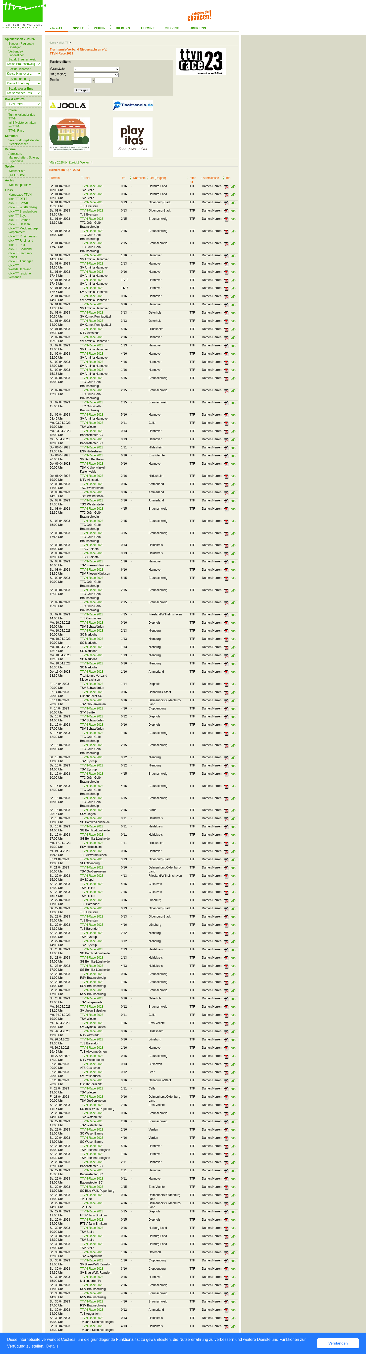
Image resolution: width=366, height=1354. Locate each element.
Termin (54, 79)
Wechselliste (16, 171)
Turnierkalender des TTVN (21, 116)
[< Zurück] (72, 162)
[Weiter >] (86, 162)
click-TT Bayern (18, 215)
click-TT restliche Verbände (19, 275)
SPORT (78, 28)
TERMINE (148, 28)
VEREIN (100, 28)
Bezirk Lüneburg (19, 79)
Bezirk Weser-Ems (20, 88)
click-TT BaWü (18, 203)
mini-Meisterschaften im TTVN (22, 124)
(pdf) (232, 186)
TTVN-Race (16, 130)
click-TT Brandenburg (22, 211)
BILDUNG (123, 28)
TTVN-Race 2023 (91, 186)
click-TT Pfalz (17, 245)
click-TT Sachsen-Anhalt (20, 255)
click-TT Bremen (19, 220)
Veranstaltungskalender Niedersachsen (24, 142)
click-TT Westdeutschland (19, 267)
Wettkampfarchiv (19, 185)
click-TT (56, 28)
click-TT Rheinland (20, 240)
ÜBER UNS (198, 28)
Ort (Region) (58, 74)
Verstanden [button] (338, 1343)
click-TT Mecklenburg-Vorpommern (23, 230)
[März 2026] (56, 162)
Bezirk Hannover (19, 69)
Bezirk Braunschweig (22, 59)
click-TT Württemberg (22, 207)
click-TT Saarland (20, 249)
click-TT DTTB (17, 199)
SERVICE (172, 28)
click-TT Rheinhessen (22, 236)
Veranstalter (58, 68)
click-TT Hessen (19, 224)
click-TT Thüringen (20, 261)
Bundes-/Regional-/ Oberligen (21, 45)
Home (52, 42)
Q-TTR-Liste (16, 175)
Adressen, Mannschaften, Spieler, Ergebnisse (23, 157)
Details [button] (52, 1346)
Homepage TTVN (20, 194)
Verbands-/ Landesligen (16, 53)
